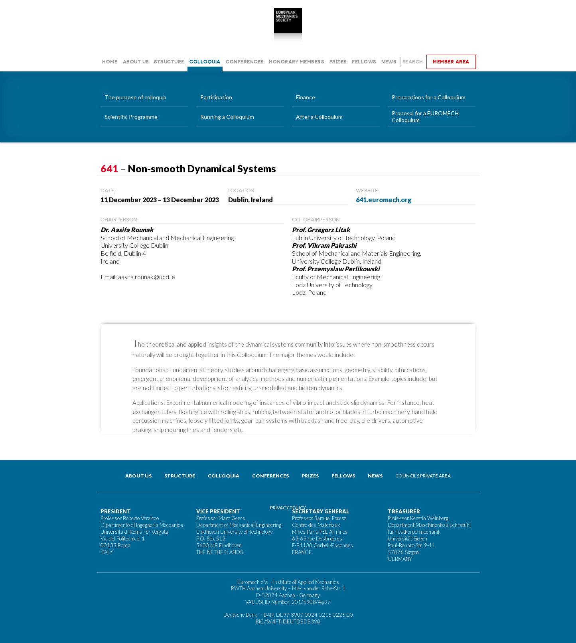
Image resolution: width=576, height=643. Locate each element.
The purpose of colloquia (135, 97)
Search (412, 62)
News (388, 62)
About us (136, 62)
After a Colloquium (319, 116)
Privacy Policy (288, 508)
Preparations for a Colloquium (429, 97)
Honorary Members (296, 62)
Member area (451, 62)
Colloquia (205, 62)
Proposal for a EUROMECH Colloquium (425, 116)
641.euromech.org (384, 199)
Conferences (245, 62)
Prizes (338, 62)
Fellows (364, 62)
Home (109, 62)
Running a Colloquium (227, 116)
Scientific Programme (131, 116)
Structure (169, 62)
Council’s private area (423, 476)
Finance (305, 97)
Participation (216, 97)
